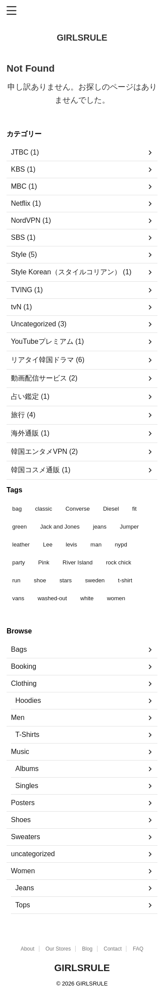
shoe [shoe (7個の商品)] (40, 580)
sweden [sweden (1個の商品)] (95, 580)
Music (20, 751)
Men (17, 717)
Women (23, 871)
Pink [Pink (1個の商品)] (43, 562)
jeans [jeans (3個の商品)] (100, 526)
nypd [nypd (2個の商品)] (121, 544)
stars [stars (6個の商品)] (65, 580)
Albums (26, 768)
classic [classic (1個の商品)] (43, 508)
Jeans (24, 888)
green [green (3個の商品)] (19, 526)
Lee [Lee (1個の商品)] (47, 544)
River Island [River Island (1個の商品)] (78, 562)
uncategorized (33, 854)
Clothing (24, 683)
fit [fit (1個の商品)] (134, 508)
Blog (87, 949)
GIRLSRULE (82, 37)
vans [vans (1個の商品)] (18, 598)
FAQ (138, 949)
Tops (22, 905)
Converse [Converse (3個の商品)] (78, 508)
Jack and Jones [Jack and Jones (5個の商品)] (60, 526)
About (27, 949)
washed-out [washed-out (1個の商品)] (52, 598)
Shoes (21, 819)
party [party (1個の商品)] (18, 562)
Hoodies (28, 700)
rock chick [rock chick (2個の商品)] (118, 562)
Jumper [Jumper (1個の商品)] (129, 526)
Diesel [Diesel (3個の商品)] (111, 508)
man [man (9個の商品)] (96, 544)
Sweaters (25, 836)
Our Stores (58, 949)
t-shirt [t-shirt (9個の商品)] (125, 580)
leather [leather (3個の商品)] (21, 544)
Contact (113, 949)
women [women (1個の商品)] (116, 598)
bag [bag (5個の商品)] (17, 508)
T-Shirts (27, 734)
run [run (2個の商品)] (16, 580)
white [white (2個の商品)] (87, 598)
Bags (19, 649)
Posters (23, 802)
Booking (23, 666)
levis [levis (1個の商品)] (71, 544)
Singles (26, 785)
